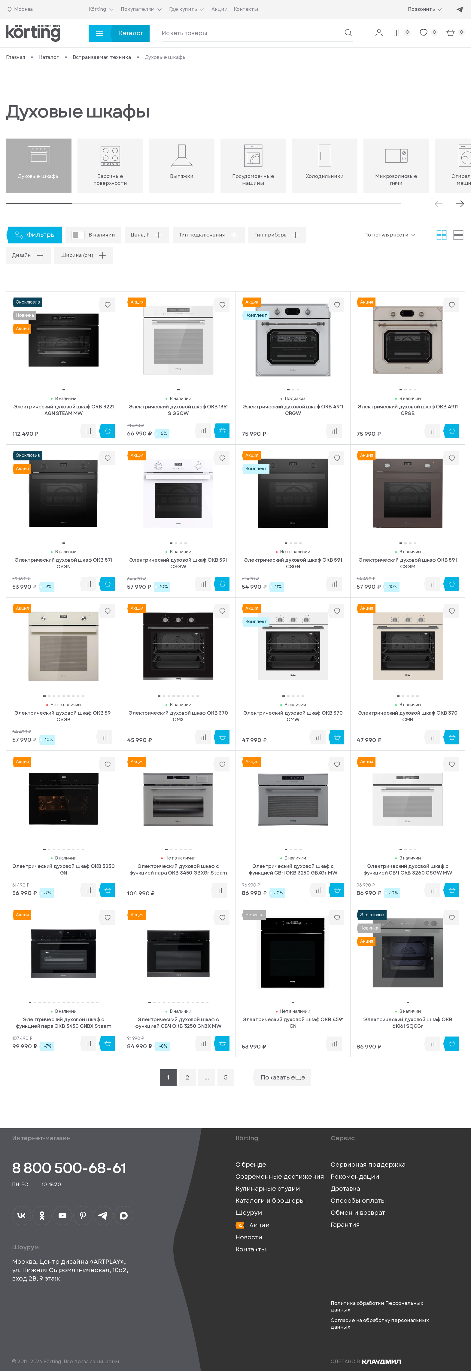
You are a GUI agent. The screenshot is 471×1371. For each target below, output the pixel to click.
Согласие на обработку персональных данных (380, 1323)
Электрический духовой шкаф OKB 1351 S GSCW (178, 410)
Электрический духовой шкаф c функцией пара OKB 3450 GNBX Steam (63, 1022)
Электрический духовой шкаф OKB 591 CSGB (63, 716)
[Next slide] (460, 204)
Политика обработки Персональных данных (377, 1306)
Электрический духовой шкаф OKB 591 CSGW (178, 563)
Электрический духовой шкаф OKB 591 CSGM (408, 563)
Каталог (49, 57)
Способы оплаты (358, 1201)
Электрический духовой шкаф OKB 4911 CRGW (293, 410)
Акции (252, 1225)
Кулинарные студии (267, 1189)
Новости (249, 1237)
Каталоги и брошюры (270, 1201)
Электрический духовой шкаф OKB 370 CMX (178, 716)
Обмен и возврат (358, 1213)
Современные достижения (279, 1177)
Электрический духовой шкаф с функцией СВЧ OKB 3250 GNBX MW (178, 1022)
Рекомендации (355, 1177)
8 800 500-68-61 (69, 1168)
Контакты (250, 1249)
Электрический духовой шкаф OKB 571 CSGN (64, 563)
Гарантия (345, 1225)
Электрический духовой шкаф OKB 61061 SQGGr (407, 1022)
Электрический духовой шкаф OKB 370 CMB (407, 716)
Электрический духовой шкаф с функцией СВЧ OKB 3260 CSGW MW (407, 869)
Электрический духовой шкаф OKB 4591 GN (293, 1022)
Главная (15, 57)
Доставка (345, 1189)
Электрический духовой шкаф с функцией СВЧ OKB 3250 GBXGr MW (293, 869)
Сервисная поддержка (368, 1165)
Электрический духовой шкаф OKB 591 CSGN (293, 563)
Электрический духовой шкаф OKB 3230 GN (63, 869)
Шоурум (248, 1213)
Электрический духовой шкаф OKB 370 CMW (293, 716)
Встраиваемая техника (102, 57)
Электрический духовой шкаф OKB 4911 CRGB (408, 410)
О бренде (250, 1165)
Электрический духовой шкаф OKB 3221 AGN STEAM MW (63, 410)
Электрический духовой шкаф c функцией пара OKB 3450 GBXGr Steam (178, 869)
